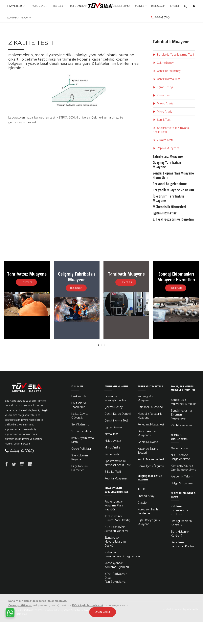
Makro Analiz (163, 103)
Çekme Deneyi (163, 62)
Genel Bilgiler (179, 448)
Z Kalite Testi (163, 140)
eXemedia (192, 609)
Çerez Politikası (81, 448)
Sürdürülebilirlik (81, 431)
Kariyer (139, 6)
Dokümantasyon (17, 17)
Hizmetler (14, 6)
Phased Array (146, 496)
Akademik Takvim (182, 476)
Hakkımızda (78, 396)
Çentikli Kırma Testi (166, 79)
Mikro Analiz (162, 111)
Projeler (57, 6)
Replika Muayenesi (166, 148)
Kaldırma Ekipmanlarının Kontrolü (180, 510)
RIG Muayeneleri (181, 425)
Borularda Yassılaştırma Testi (173, 54)
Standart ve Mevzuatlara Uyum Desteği (116, 541)
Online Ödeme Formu (117, 6)
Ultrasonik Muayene (150, 407)
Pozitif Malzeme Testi (151, 459)
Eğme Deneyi (163, 87)
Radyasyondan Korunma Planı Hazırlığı (114, 505)
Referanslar (78, 6)
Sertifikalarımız (80, 424)
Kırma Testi (162, 95)
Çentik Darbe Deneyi (167, 70)
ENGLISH (175, 6)
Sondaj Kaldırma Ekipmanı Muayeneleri (181, 414)
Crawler (142, 502)
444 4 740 (160, 17)
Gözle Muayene (148, 442)
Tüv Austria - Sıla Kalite (18, 610)
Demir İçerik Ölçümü (151, 466)
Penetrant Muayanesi (151, 424)
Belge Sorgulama (182, 483)
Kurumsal (38, 6)
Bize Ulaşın (158, 6)
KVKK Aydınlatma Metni (77, 610)
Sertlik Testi (162, 119)
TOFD (141, 489)
